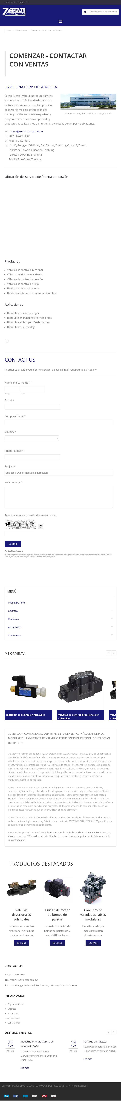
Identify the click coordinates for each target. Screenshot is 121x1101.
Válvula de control (54, 832)
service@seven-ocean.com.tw (26, 131)
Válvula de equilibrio (37, 836)
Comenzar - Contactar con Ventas (46, 30)
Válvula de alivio (102, 832)
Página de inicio (17, 602)
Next (108, 652)
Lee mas (21, 943)
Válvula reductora (17, 836)
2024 (10, 1051)
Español (21, 2)
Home (9, 30)
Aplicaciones (14, 627)
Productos (13, 619)
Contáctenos (21, 30)
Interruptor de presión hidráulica (27, 714)
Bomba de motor (58, 836)
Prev (113, 652)
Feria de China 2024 (95, 1042)
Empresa (13, 610)
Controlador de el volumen (79, 832)
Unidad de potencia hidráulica (84, 836)
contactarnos (18, 839)
